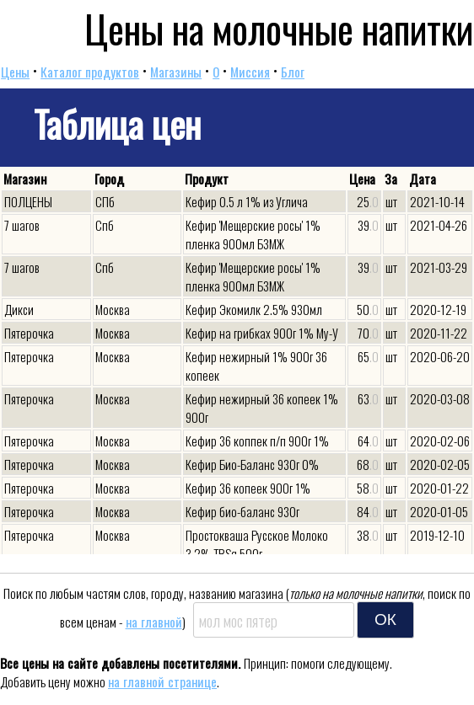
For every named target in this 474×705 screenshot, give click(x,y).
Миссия (250, 71)
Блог (292, 71)
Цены (15, 71)
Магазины (176, 71)
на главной (154, 621)
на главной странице (162, 681)
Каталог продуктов (89, 71)
